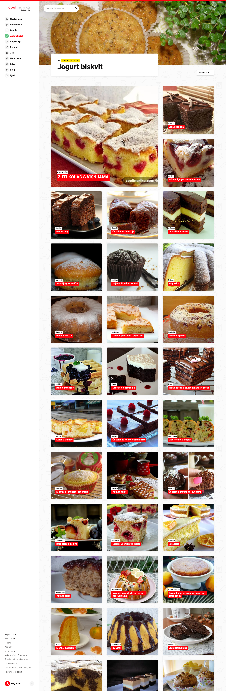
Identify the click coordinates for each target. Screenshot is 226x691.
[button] (19, 684)
